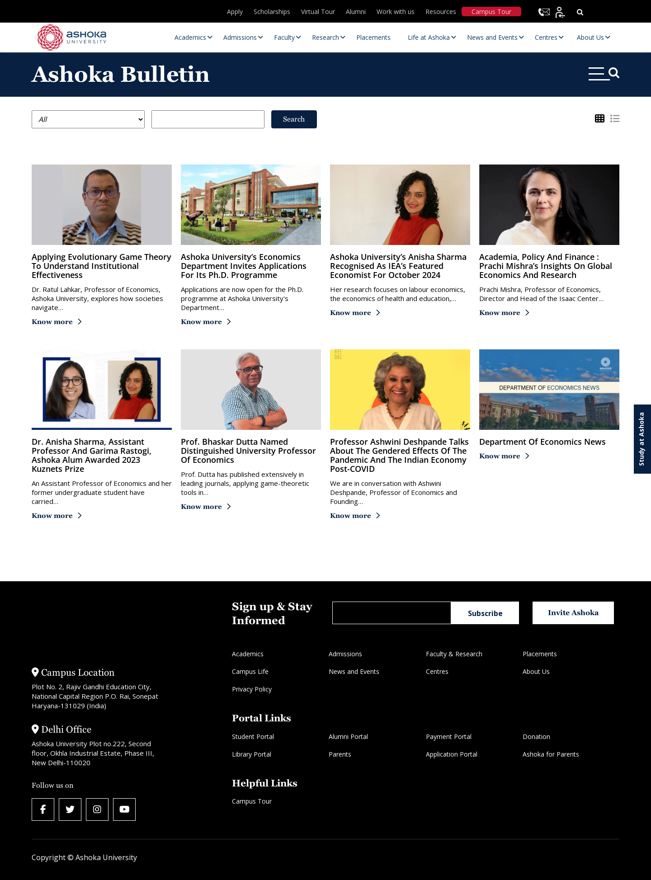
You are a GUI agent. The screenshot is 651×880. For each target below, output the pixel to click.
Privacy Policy (252, 689)
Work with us (396, 11)
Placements (540, 653)
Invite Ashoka (573, 612)
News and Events (354, 671)
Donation (536, 736)
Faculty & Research (454, 653)
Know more (52, 321)
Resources (440, 11)
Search (294, 119)
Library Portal (251, 754)
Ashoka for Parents (551, 754)
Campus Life (250, 671)
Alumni (356, 11)
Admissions (345, 653)
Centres (437, 671)
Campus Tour (491, 11)
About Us (536, 671)
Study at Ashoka (641, 439)
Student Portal (253, 736)
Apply (235, 11)
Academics (248, 653)
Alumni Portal (348, 736)
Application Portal (451, 754)
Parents (340, 754)
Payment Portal (449, 736)
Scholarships (272, 11)
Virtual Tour (318, 11)
